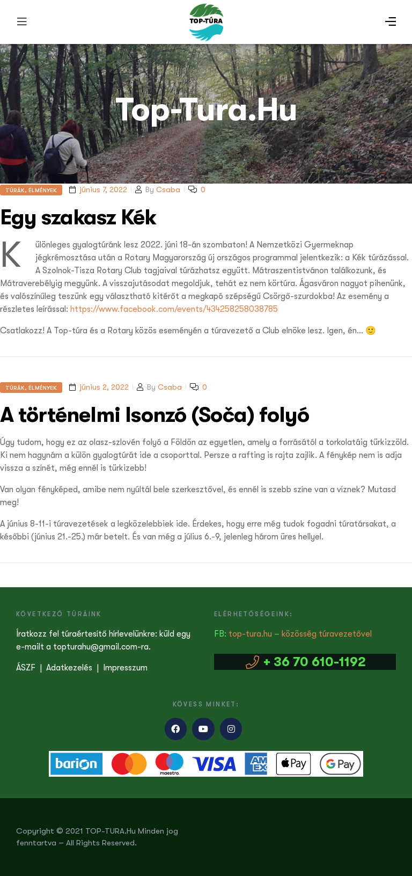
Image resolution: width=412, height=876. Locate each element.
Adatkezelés (69, 668)
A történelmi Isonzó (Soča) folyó (154, 415)
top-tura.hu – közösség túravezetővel (300, 634)
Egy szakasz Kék (78, 217)
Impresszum (125, 668)
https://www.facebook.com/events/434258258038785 (174, 309)
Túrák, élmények (31, 190)
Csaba (168, 189)
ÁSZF (25, 668)
